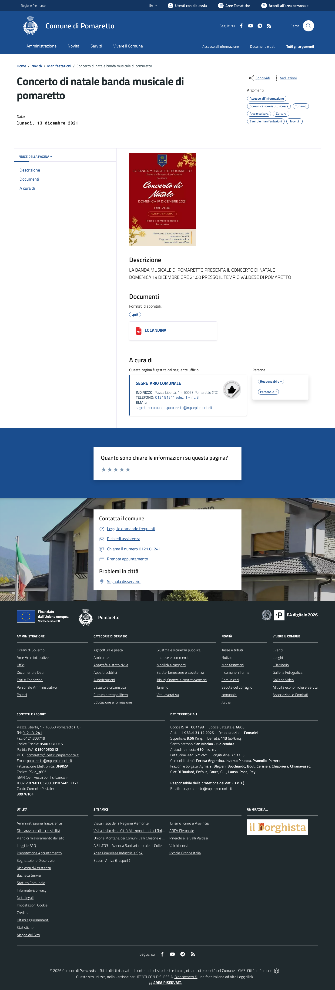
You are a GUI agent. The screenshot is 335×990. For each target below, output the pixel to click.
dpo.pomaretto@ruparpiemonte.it (206, 788)
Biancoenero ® (185, 977)
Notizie (226, 657)
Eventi (278, 650)
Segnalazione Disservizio (35, 860)
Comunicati (230, 680)
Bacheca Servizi (29, 875)
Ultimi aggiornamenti (33, 920)
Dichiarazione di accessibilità (38, 830)
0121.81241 (32, 732)
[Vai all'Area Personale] (285, 5)
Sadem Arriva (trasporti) (112, 860)
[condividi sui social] (259, 78)
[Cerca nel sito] (308, 25)
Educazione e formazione (113, 702)
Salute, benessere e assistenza (180, 672)
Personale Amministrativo (37, 687)
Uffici (20, 665)
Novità (36, 66)
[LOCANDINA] (138, 331)
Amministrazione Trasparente (39, 823)
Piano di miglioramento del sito (40, 838)
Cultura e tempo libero (111, 694)
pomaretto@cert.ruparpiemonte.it (53, 755)
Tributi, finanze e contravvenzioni (182, 680)
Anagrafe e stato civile (111, 665)
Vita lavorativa (168, 694)
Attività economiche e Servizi (295, 687)
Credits (22, 912)
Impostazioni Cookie (32, 905)
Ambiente (101, 657)
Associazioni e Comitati (290, 694)
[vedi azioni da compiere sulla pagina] (285, 78)
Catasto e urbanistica (110, 687)
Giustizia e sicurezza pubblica (179, 650)
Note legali (25, 897)
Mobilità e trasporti (171, 665)
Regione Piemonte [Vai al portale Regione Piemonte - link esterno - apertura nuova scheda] (33, 5)
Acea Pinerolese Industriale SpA (118, 853)
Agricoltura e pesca (108, 650)
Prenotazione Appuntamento (39, 853)
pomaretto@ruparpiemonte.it (49, 760)
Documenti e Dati (30, 672)
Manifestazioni (59, 66)
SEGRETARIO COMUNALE (158, 383)
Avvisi (226, 702)
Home (21, 66)
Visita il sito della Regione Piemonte (121, 823)
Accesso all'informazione (220, 46)
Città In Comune (259, 970)
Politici (22, 694)
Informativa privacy (32, 890)
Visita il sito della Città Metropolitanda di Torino (130, 830)
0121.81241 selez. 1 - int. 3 (177, 397)
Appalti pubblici (105, 672)
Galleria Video (283, 680)
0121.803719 (34, 738)
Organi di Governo (30, 650)
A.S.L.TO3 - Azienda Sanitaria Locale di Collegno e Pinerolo (139, 845)
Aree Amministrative (33, 657)
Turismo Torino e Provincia (189, 823)
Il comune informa (235, 672)
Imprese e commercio (173, 657)
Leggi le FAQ (26, 845)
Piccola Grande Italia (185, 853)
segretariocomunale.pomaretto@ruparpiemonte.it (174, 407)
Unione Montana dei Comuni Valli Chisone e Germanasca (137, 838)
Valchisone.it (179, 845)
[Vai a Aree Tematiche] (234, 5)
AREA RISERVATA (165, 982)
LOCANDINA (155, 330)
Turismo (162, 687)
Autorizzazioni (104, 680)
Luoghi (278, 657)
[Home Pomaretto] (67, 25)
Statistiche (25, 927)
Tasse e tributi (232, 650)
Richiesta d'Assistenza (34, 868)
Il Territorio (281, 665)
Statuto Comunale (31, 883)
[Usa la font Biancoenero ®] (187, 5)
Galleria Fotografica (287, 672)
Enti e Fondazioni (30, 680)
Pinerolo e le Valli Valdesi (188, 838)
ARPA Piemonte (181, 830)
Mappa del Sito (28, 935)
